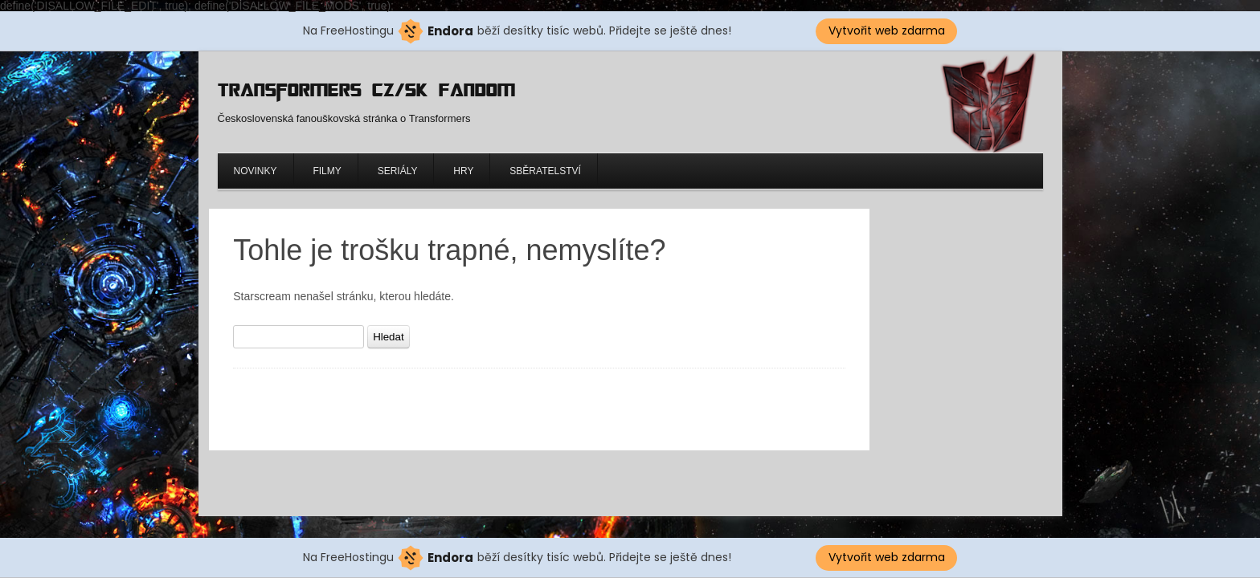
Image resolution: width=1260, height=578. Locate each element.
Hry (463, 171)
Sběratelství (544, 171)
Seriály (398, 171)
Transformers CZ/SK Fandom (366, 89)
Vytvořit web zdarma (886, 30)
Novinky (255, 171)
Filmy (327, 171)
